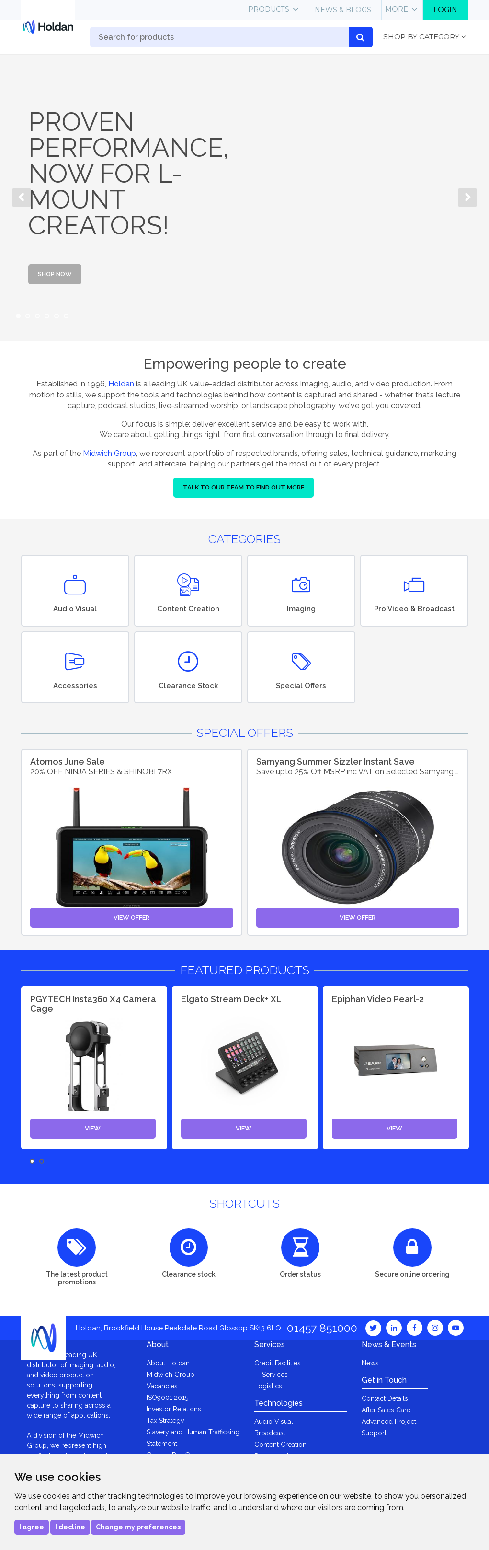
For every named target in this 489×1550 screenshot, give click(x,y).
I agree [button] (31, 1527)
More (396, 9)
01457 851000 (322, 1327)
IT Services (271, 1374)
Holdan (121, 383)
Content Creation (280, 1444)
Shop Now (55, 274)
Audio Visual (273, 1421)
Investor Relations (174, 1409)
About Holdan (168, 1363)
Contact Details (385, 1398)
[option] (244, 197)
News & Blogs (343, 9)
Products (268, 9)
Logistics (268, 1386)
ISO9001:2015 (167, 1397)
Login (445, 9)
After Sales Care (386, 1410)
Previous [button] (21, 197)
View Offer (131, 917)
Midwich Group (109, 453)
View (93, 1128)
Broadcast (269, 1433)
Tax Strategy (165, 1420)
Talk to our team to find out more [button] (243, 487)
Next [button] (467, 197)
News (370, 1363)
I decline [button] (70, 1527)
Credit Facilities (277, 1363)
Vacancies (162, 1386)
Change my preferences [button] (138, 1527)
